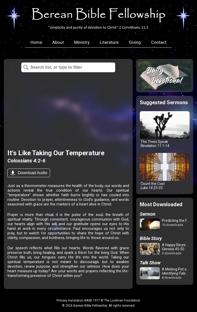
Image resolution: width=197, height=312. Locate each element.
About (58, 42)
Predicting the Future (165, 225)
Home (36, 42)
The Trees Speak (164, 129)
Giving (135, 42)
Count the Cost (164, 171)
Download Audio (31, 173)
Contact (158, 42)
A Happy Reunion (165, 249)
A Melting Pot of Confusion (165, 273)
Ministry (82, 42)
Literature (109, 42)
